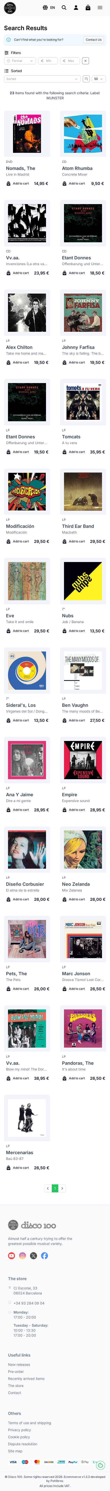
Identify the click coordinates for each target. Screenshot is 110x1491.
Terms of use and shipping (29, 1423)
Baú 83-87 (15, 1158)
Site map (15, 1451)
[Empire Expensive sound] (83, 760)
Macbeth (69, 532)
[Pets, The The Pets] (27, 939)
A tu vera (69, 443)
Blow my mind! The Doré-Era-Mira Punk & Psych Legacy (27, 1069)
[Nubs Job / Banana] (83, 581)
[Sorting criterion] (42, 78)
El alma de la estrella (22, 890)
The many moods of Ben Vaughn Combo (83, 711)
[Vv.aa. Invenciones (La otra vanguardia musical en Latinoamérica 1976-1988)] (27, 223)
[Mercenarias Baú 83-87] (27, 1118)
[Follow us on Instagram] (22, 1255)
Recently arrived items (26, 1378)
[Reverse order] (86, 78)
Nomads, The (20, 168)
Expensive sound (76, 801)
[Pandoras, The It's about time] (83, 1028)
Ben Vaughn (75, 705)
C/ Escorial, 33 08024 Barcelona (28, 1290)
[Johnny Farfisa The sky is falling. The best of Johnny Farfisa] (83, 313)
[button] (48, 8)
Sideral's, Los (21, 705)
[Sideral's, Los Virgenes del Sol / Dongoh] (27, 670)
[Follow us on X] (33, 1255)
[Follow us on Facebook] (44, 1255)
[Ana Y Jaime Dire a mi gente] (27, 760)
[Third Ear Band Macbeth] (83, 492)
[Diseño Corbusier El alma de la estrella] (27, 849)
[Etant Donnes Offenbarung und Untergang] (83, 223)
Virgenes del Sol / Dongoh (27, 711)
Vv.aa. (13, 257)
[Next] (62, 1188)
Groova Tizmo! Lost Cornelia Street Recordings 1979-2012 (83, 979)
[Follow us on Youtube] (11, 1255)
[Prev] (48, 1188)
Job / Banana (73, 622)
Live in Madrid (17, 174)
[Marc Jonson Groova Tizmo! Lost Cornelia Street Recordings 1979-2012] (83, 939)
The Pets (13, 979)
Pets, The (16, 973)
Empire (69, 794)
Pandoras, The (78, 1063)
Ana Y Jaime (19, 794)
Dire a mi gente (18, 801)
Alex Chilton (19, 347)
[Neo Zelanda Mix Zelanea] (83, 849)
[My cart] (88, 8)
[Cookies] (100, 1465)
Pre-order (16, 1371)
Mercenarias (19, 1152)
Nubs (68, 615)
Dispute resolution (22, 1444)
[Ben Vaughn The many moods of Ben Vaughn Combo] (83, 670)
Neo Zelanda (76, 884)
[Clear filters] (85, 60)
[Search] (64, 8)
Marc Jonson (76, 973)
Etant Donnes (76, 257)
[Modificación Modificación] (27, 492)
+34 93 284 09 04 (29, 1303)
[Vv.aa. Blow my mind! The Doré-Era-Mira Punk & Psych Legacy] (27, 1028)
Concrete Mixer (74, 174)
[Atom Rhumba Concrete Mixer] (83, 134)
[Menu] (100, 8)
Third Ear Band (78, 526)
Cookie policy (19, 1437)
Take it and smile (20, 622)
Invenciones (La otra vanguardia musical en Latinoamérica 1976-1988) (27, 264)
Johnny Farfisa (78, 347)
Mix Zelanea (72, 890)
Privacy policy (19, 1430)
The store (16, 1385)
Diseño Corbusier (25, 884)
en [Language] (48, 8)
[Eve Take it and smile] (27, 581)
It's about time (74, 1069)
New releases (19, 1364)
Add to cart (17, 183)
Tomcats (71, 436)
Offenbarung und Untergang (83, 264)
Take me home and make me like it (27, 353)
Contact (14, 1392)
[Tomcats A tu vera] (83, 402)
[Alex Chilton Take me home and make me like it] (27, 313)
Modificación (20, 526)
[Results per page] (99, 78)
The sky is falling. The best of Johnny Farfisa (83, 353)
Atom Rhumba (77, 168)
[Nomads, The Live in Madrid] (27, 134)
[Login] (76, 8)
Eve (10, 615)
